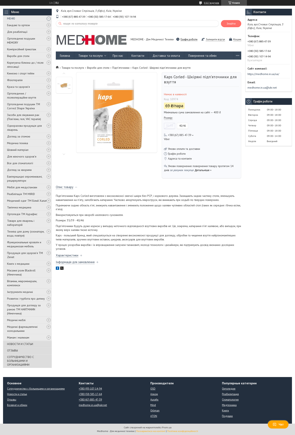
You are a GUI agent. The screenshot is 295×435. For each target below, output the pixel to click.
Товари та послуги (90, 55)
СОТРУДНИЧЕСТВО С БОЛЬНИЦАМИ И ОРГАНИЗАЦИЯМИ (20, 360)
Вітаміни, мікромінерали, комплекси (22, 283)
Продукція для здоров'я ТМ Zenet (25, 255)
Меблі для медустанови (22, 187)
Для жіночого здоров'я (21, 156)
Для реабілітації (17, 32)
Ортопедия (228, 388)
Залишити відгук (215, 39)
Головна (65, 55)
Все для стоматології (20, 163)
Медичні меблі (16, 320)
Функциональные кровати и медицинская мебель (24, 244)
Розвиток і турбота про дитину (26, 298)
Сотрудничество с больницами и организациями (36, 388)
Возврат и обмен (17, 405)
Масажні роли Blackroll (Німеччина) (21, 272)
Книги (225, 410)
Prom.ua (166, 427)
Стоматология (230, 399)
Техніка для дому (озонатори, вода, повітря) (25, 233)
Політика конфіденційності (182, 431)
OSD (152, 388)
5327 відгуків (211, 2)
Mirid (153, 405)
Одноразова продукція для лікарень (24, 128)
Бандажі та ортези (18, 25)
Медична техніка (17, 143)
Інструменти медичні (20, 292)
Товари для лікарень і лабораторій (20, 223)
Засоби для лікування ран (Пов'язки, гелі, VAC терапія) (24, 117)
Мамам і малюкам (18, 337)
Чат (278, 424)
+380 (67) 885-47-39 (90, 399)
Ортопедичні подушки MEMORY (21, 40)
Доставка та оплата (166, 55)
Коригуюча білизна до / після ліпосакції (25, 65)
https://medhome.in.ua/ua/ (263, 74)
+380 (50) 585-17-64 (90, 394)
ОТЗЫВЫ (12, 350)
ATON (153, 416)
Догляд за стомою (18, 136)
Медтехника (229, 405)
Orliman (154, 410)
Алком (154, 394)
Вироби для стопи (18, 56)
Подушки (227, 416)
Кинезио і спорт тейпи (20, 73)
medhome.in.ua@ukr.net (262, 87)
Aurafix (154, 399)
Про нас (118, 55)
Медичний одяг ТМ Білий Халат (27, 200)
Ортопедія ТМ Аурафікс (22, 214)
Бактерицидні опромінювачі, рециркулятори (24, 178)
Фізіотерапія (15, 80)
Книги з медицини (18, 264)
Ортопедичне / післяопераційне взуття (21, 95)
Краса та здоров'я (18, 87)
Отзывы (11, 399)
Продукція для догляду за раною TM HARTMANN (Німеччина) (24, 309)
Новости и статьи (17, 394)
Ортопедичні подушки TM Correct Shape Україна (23, 106)
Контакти (137, 55)
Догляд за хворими (19, 170)
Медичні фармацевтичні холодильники (22, 329)
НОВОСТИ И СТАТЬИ (20, 344)
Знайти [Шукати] (231, 23)
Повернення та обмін (202, 55)
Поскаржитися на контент (150, 431)
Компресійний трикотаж (21, 49)
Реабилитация (230, 394)
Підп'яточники (120, 68)
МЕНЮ (11, 18)
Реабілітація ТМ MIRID (21, 194)
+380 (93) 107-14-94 (90, 388)
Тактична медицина (19, 207)
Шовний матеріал (17, 150)
